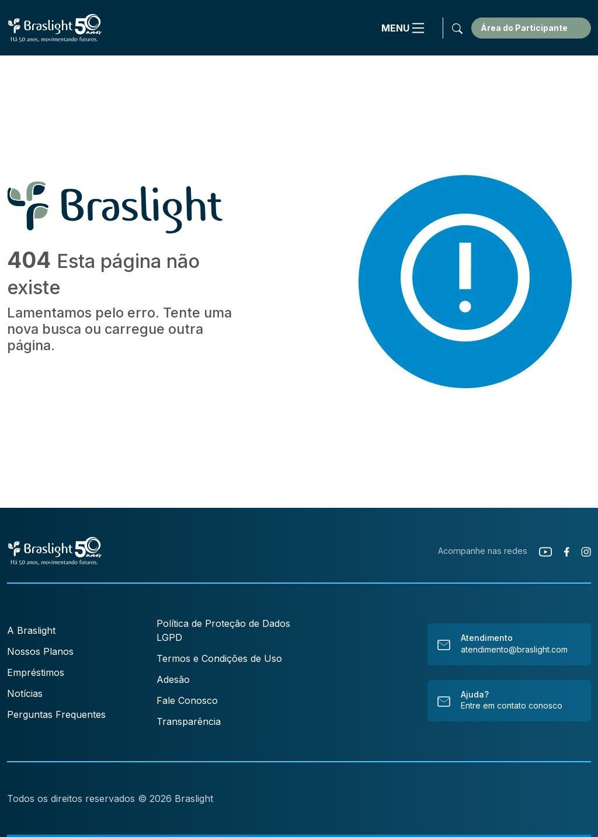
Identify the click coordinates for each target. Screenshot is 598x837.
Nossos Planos (40, 651)
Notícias (25, 693)
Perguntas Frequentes (56, 714)
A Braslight (31, 630)
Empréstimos (35, 672)
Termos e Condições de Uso (219, 658)
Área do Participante (524, 28)
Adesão (173, 679)
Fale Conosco (187, 700)
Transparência (189, 721)
